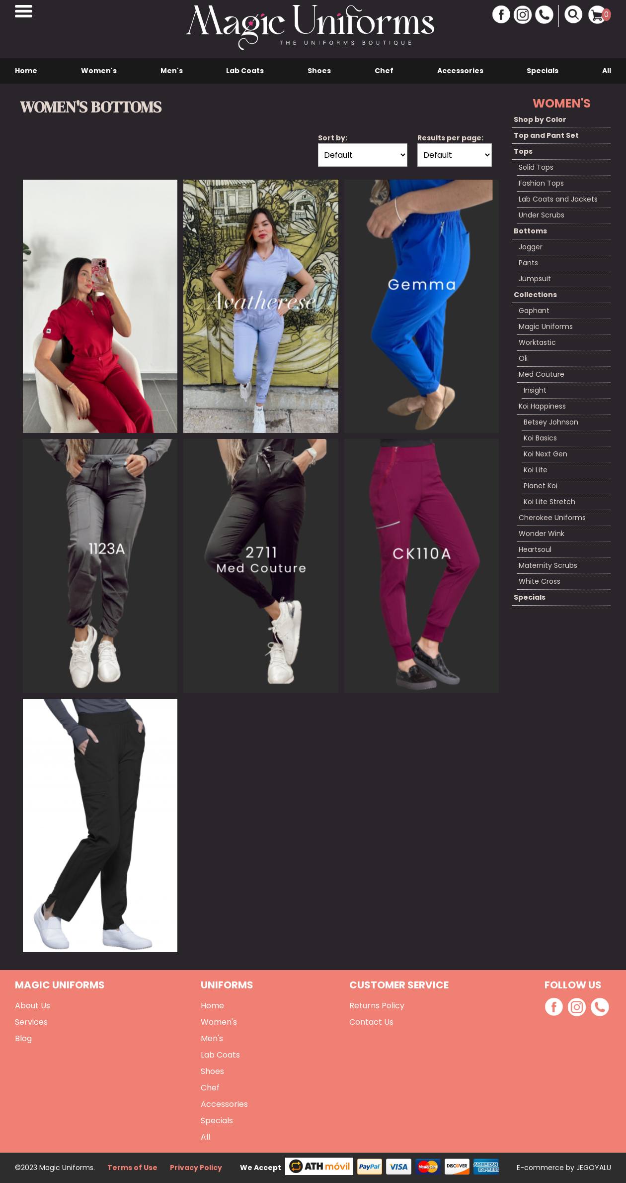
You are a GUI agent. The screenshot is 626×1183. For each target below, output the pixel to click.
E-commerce (541, 1168)
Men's (171, 71)
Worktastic (537, 342)
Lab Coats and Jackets (558, 199)
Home (26, 71)
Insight (535, 390)
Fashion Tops (541, 183)
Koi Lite (536, 470)
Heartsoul (535, 549)
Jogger (531, 247)
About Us (32, 1005)
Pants (528, 263)
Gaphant (534, 311)
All (606, 71)
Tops (523, 151)
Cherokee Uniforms (552, 518)
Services (31, 1022)
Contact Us (371, 1022)
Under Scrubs (541, 215)
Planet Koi (540, 486)
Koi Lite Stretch (549, 502)
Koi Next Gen (545, 454)
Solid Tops (536, 167)
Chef (384, 71)
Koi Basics (540, 438)
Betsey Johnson (551, 422)
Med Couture (541, 374)
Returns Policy (376, 1005)
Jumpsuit (535, 279)
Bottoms (530, 231)
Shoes (319, 71)
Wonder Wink (541, 533)
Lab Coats (245, 71)
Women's (99, 71)
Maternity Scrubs (548, 565)
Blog (23, 1038)
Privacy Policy (196, 1168)
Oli (523, 358)
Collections (535, 295)
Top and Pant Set (546, 135)
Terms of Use (132, 1168)
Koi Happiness (542, 406)
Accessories (460, 71)
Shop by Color (540, 119)
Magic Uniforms (546, 326)
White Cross (539, 581)
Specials (542, 71)
